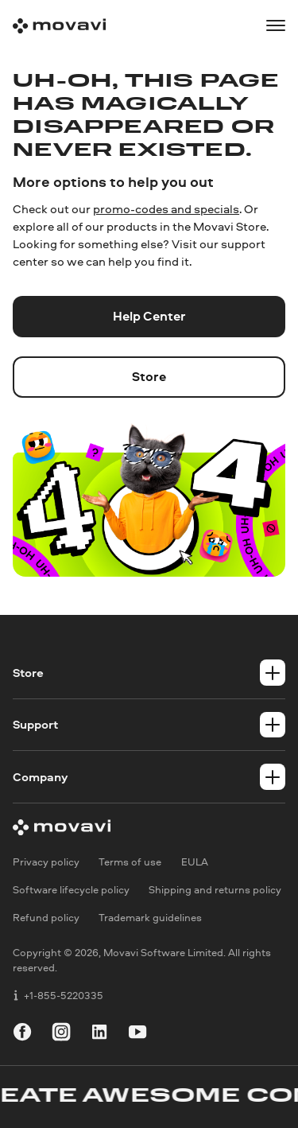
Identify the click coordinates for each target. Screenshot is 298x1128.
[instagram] (61, 1034)
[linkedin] (99, 1034)
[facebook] (22, 1034)
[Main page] (59, 25)
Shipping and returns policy (215, 890)
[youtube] (137, 1034)
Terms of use (130, 861)
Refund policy (46, 918)
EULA (194, 861)
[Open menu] (275, 25)
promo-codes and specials (166, 208)
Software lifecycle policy (71, 890)
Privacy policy (46, 861)
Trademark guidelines (150, 918)
